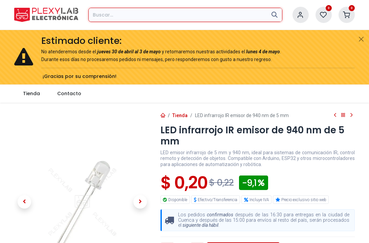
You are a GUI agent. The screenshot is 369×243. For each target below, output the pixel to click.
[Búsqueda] (274, 15)
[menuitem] (31, 94)
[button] (24, 202)
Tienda (180, 115)
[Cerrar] (361, 39)
